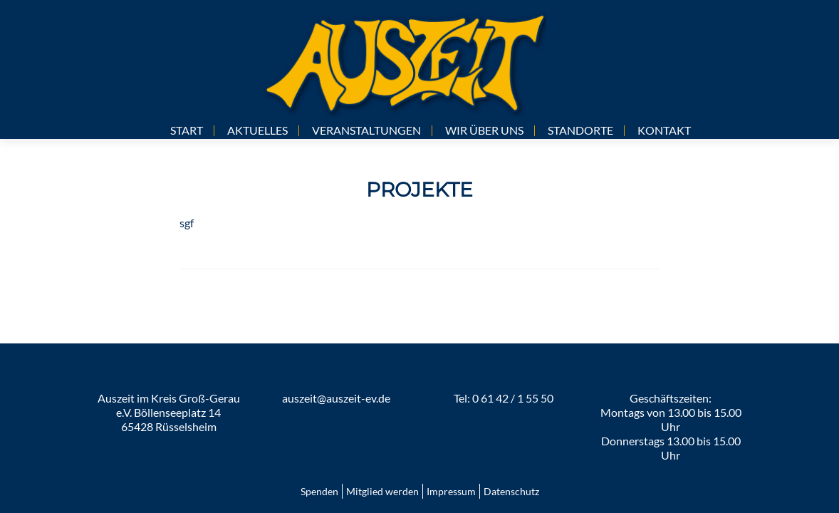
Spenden (319, 491)
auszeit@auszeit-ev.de (336, 398)
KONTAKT (664, 130)
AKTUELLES (257, 130)
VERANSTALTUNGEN (366, 130)
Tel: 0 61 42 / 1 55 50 (503, 398)
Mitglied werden (382, 491)
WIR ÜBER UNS (484, 130)
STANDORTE (580, 130)
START (186, 130)
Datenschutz (511, 491)
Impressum (451, 491)
